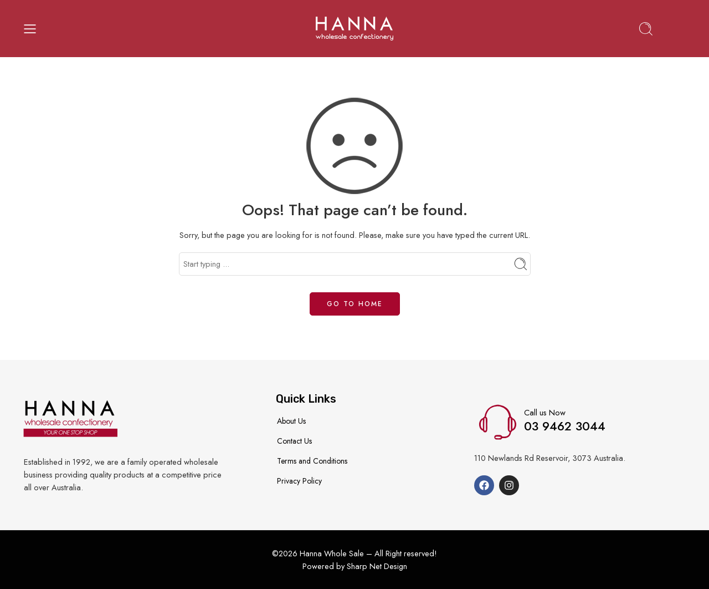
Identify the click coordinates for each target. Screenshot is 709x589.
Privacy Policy (299, 480)
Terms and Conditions (312, 460)
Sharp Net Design (377, 566)
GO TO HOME (355, 304)
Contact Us (294, 440)
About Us (291, 420)
